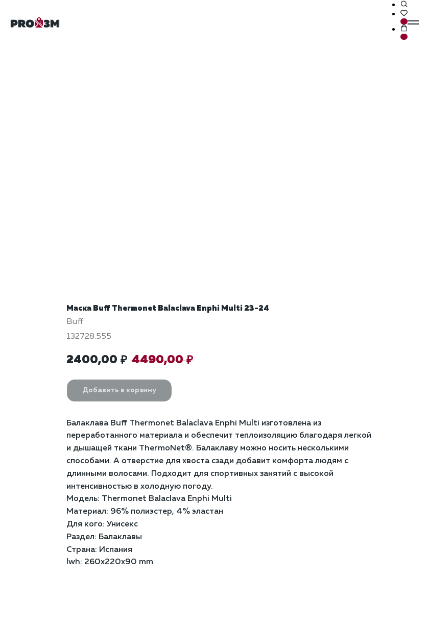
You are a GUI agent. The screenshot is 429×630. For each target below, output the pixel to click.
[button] (404, 4)
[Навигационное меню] (413, 22)
